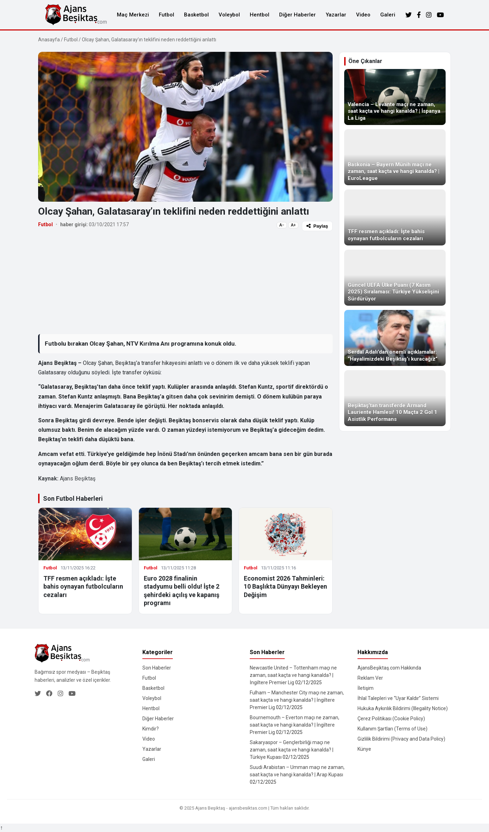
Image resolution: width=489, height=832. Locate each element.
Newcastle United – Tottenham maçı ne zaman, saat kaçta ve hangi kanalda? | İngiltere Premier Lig (293, 675)
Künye (364, 749)
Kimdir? (150, 729)
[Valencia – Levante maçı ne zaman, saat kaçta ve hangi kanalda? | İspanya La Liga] (395, 97)
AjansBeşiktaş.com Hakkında (389, 668)
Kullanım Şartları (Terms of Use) (392, 729)
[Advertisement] (185, 282)
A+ (293, 225)
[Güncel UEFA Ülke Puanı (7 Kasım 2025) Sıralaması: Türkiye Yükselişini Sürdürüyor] (395, 278)
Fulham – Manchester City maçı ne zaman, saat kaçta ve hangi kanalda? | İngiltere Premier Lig (297, 700)
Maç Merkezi (133, 15)
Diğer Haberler (297, 15)
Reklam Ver (370, 678)
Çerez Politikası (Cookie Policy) (391, 718)
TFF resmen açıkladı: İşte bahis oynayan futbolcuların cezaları (83, 586)
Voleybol (229, 15)
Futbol (166, 15)
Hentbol (259, 15)
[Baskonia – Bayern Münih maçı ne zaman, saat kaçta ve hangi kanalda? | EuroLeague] (395, 157)
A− (281, 225)
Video (363, 15)
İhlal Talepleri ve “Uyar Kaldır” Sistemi (398, 698)
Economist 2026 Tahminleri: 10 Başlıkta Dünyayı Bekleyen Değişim (285, 586)
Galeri (387, 15)
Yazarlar (336, 15)
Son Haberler (156, 668)
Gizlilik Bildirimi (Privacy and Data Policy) (401, 739)
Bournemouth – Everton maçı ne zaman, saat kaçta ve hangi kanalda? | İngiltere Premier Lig (294, 725)
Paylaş (317, 226)
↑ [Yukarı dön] (1, 827)
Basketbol (196, 15)
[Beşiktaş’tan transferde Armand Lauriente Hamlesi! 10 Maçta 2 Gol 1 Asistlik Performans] (395, 398)
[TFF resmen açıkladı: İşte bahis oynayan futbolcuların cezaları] (395, 217)
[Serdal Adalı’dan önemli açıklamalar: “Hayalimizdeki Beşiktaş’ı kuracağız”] (395, 338)
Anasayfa (49, 39)
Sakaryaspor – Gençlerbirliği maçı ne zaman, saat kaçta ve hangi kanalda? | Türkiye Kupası (291, 750)
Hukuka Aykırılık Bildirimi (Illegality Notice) (402, 708)
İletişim (365, 688)
